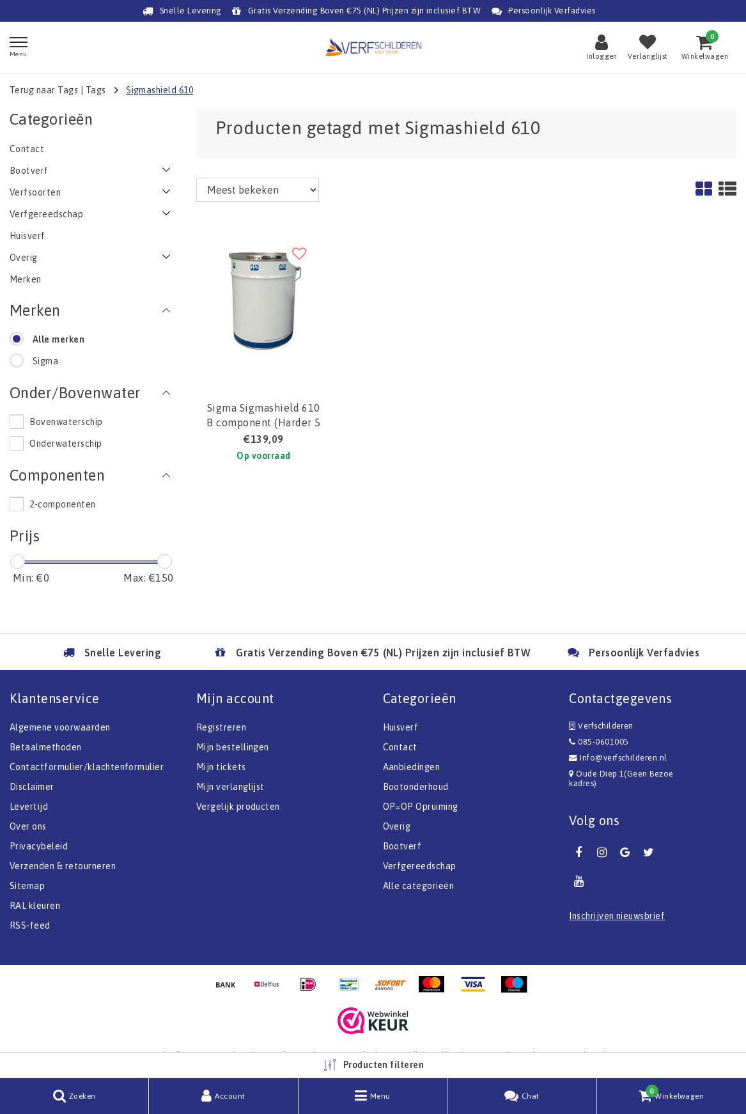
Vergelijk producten (238, 806)
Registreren (221, 727)
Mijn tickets (221, 767)
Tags (96, 90)
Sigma (45, 361)
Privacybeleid (39, 846)
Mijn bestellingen (232, 747)
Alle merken (58, 339)
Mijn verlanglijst (230, 787)
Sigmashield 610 (159, 90)
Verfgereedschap (419, 866)
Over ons (28, 826)
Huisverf (401, 727)
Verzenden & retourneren (63, 866)
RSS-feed (30, 925)
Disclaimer (32, 787)
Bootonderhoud (416, 787)
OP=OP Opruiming (420, 806)
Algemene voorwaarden (60, 727)
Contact (400, 747)
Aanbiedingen (411, 767)
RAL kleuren (35, 906)
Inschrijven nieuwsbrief (617, 916)
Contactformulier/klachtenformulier (87, 767)
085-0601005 (598, 742)
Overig (397, 826)
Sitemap (27, 886)
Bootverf (402, 846)
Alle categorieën (419, 886)
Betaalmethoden (46, 747)
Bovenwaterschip (65, 422)
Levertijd (29, 806)
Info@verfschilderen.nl (618, 757)
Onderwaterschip (65, 443)
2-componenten (62, 504)
